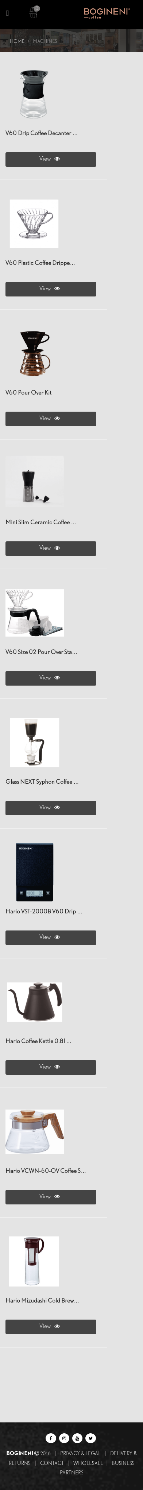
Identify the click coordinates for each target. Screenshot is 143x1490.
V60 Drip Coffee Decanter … (41, 133)
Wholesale (88, 1463)
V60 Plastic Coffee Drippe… (40, 263)
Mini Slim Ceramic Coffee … (40, 523)
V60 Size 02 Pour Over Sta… (41, 652)
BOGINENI (20, 1453)
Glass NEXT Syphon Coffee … (42, 782)
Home (17, 41)
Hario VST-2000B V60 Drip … (43, 912)
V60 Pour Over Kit (28, 393)
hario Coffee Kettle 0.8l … (38, 1041)
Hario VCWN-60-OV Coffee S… (45, 1171)
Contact (52, 1463)
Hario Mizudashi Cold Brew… (42, 1301)
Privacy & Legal (80, 1453)
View (50, 158)
